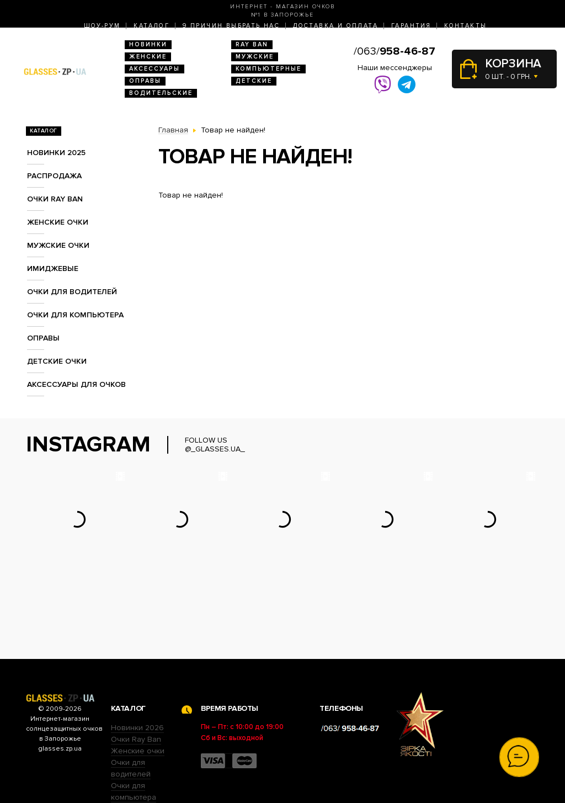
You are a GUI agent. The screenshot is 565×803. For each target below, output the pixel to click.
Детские (254, 80)
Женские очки (57, 222)
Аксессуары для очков (76, 384)
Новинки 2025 (56, 152)
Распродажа (54, 175)
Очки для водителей (72, 291)
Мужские (255, 56)
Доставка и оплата (335, 25)
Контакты (465, 25)
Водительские (161, 93)
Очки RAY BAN (55, 199)
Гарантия (411, 25)
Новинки (148, 44)
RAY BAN (252, 44)
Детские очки (57, 361)
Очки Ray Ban (136, 671)
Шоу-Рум (102, 25)
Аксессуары (154, 68)
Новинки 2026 (137, 659)
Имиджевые (52, 268)
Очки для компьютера (75, 315)
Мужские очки (58, 245)
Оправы (145, 80)
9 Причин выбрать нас (231, 25)
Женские (148, 56)
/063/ (394, 51)
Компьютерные (268, 68)
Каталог (151, 25)
